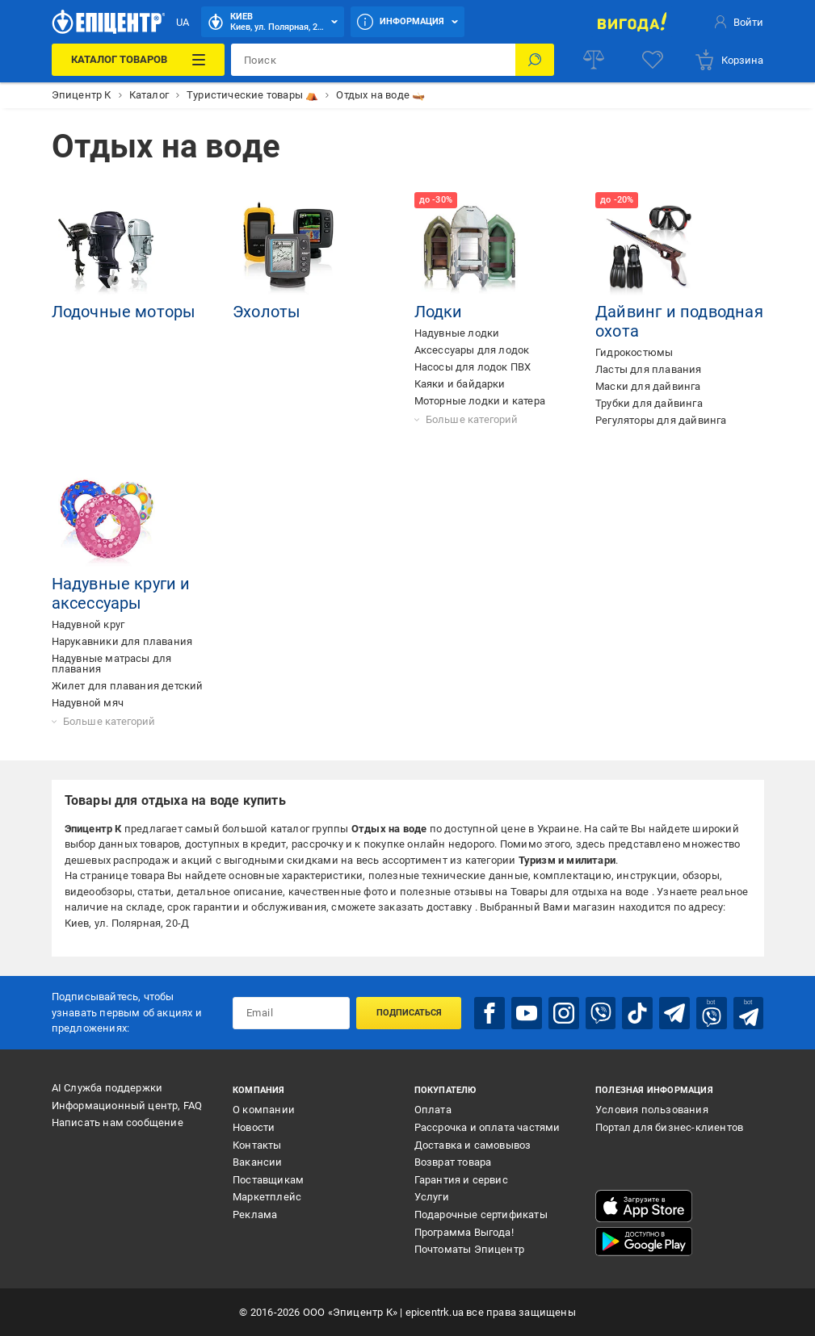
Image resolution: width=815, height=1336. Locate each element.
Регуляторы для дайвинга (661, 420)
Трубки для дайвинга (649, 403)
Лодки (438, 311)
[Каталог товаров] (138, 60)
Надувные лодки (457, 333)
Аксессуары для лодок (472, 350)
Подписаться (409, 1012)
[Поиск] (534, 60)
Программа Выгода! (464, 1232)
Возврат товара (453, 1162)
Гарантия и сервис (461, 1180)
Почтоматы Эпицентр (469, 1249)
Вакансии (258, 1162)
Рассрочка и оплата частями (487, 1127)
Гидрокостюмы (634, 352)
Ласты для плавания (648, 369)
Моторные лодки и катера (480, 401)
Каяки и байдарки (460, 384)
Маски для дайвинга (648, 386)
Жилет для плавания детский (128, 686)
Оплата (433, 1110)
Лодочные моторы (124, 311)
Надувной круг (88, 624)
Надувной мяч (88, 703)
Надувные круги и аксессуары (121, 593)
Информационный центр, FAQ (127, 1105)
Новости (254, 1127)
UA (182, 22)
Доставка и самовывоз (472, 1145)
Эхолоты (266, 311)
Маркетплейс (267, 1197)
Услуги (431, 1197)
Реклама (255, 1214)
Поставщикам (268, 1180)
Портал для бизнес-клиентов (669, 1127)
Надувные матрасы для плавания (112, 663)
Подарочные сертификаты (481, 1214)
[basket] (728, 59)
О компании (264, 1110)
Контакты (257, 1145)
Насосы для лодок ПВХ (472, 367)
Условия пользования (651, 1110)
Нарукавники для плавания (122, 641)
